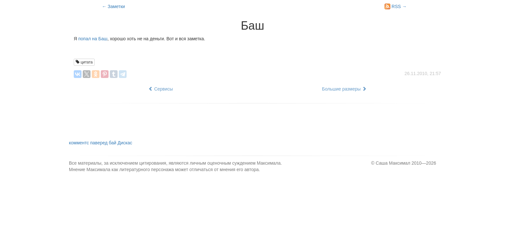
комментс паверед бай (100, 142)
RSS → (396, 6)
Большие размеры (344, 89)
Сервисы (160, 89)
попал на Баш (92, 38)
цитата (84, 62)
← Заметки (113, 6)
